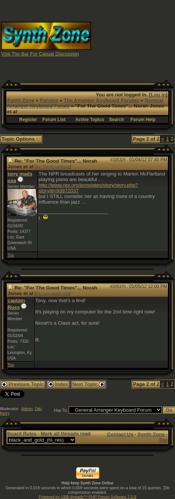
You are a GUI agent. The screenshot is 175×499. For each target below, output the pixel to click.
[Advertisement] (133, 38)
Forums (49, 100)
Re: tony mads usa (52, 293)
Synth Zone (20, 100)
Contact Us (120, 434)
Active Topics (89, 119)
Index (58, 384)
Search (116, 119)
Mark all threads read (66, 433)
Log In (158, 94)
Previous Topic (22, 384)
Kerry (4, 413)
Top (10, 255)
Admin (27, 408)
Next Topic (88, 384)
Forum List (54, 119)
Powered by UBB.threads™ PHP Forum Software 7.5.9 (87, 497)
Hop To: (61, 410)
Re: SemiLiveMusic (53, 167)
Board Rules (22, 433)
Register (28, 119)
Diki (38, 408)
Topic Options (21, 139)
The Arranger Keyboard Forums (101, 100)
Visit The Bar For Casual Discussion (40, 54)
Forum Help (143, 119)
